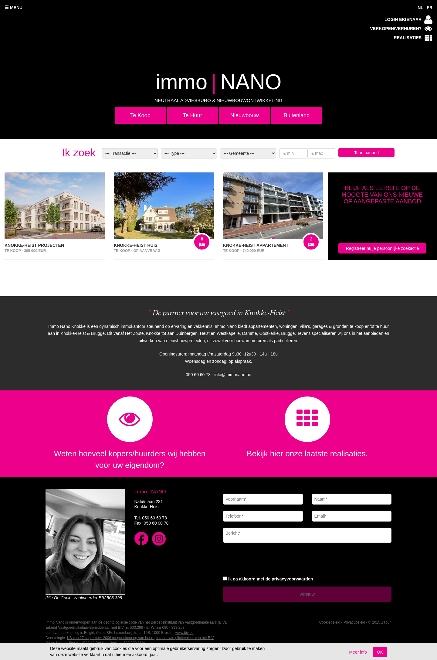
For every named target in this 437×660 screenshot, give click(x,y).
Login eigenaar (408, 19)
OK (380, 652)
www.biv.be (184, 633)
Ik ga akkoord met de (270, 579)
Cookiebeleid (330, 622)
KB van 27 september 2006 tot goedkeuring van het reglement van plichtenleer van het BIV (140, 638)
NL (420, 7)
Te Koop (140, 115)
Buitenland (297, 115)
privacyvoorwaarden (292, 579)
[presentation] (269, 558)
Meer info (358, 652)
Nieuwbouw (244, 115)
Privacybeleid (355, 622)
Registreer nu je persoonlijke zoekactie (382, 248)
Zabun (386, 622)
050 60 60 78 (154, 517)
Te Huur (192, 115)
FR (429, 7)
